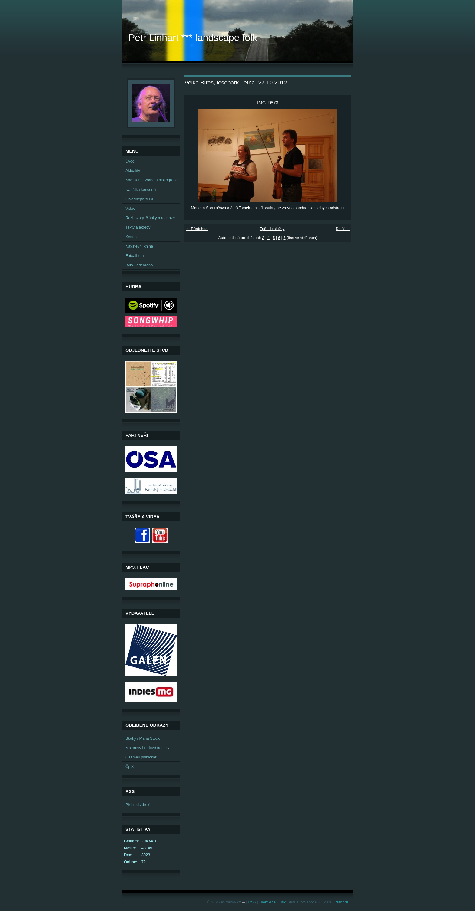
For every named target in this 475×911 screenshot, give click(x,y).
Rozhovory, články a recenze (150, 217)
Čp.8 (129, 766)
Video (130, 208)
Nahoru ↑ (343, 902)
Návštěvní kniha (139, 246)
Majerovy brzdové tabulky (147, 747)
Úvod (130, 161)
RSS (252, 902)
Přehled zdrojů (138, 804)
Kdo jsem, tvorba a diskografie (151, 180)
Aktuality (132, 170)
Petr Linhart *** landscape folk (192, 37)
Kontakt (131, 237)
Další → (343, 228)
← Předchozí (197, 228)
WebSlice (267, 902)
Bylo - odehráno (139, 265)
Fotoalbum (134, 255)
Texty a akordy (138, 227)
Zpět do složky (272, 228)
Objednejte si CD (140, 199)
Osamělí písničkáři (141, 757)
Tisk (282, 902)
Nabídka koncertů (140, 189)
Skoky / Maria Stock (142, 738)
